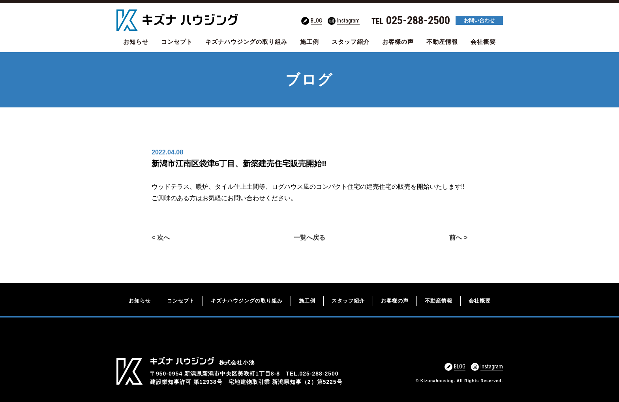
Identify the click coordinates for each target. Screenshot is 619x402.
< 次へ (161, 237)
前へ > (458, 237)
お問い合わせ (479, 20)
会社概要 (483, 41)
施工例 (309, 41)
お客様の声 (398, 41)
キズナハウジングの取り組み (246, 41)
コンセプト (177, 41)
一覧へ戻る (309, 237)
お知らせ (135, 41)
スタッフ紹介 (351, 41)
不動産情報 (442, 41)
